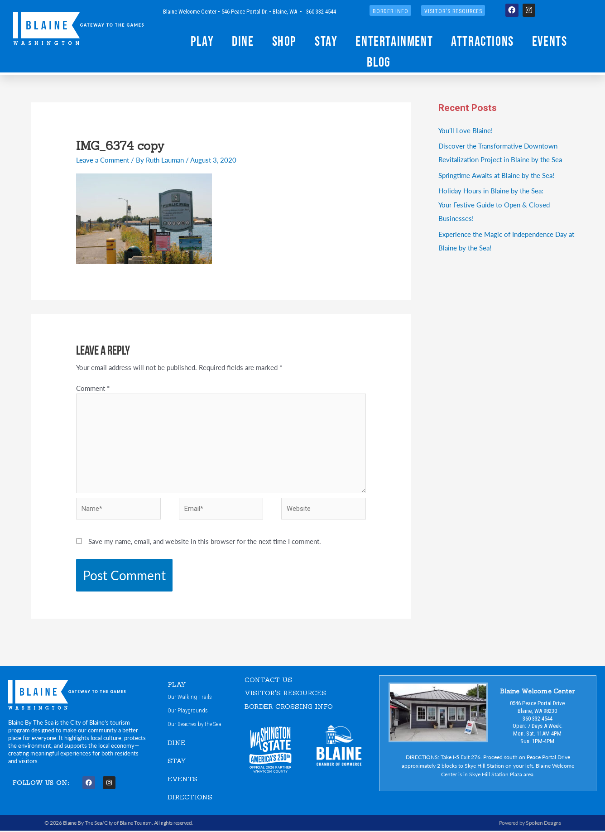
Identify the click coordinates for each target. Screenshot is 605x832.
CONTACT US (269, 681)
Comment (93, 388)
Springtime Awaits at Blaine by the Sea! (496, 174)
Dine (243, 41)
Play (202, 41)
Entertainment (394, 41)
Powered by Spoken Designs (530, 824)
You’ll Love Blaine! (465, 130)
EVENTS (182, 780)
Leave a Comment (102, 159)
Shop (284, 41)
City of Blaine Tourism (128, 824)
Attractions (482, 41)
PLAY (177, 685)
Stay (326, 41)
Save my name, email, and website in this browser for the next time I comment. (204, 543)
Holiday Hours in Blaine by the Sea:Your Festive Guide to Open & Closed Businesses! (494, 203)
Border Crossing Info (289, 707)
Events (549, 41)
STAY (177, 762)
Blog (378, 61)
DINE (176, 745)
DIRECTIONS (190, 798)
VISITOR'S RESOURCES (286, 694)
